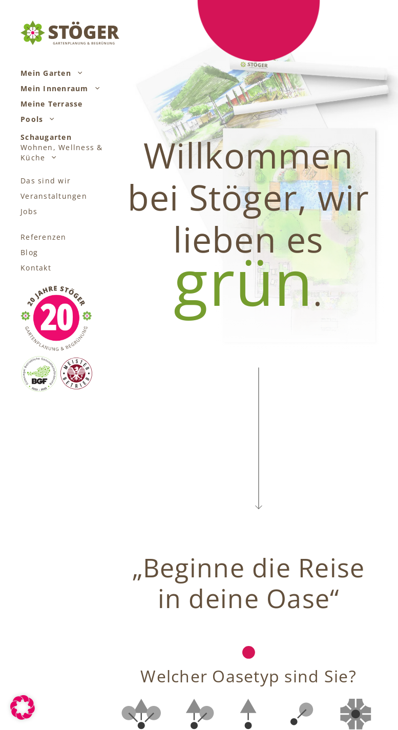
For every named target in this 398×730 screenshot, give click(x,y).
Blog (29, 252)
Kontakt (35, 268)
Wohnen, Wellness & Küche (61, 147)
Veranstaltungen (53, 196)
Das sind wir (45, 180)
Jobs (28, 211)
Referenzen (43, 237)
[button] (77, 73)
